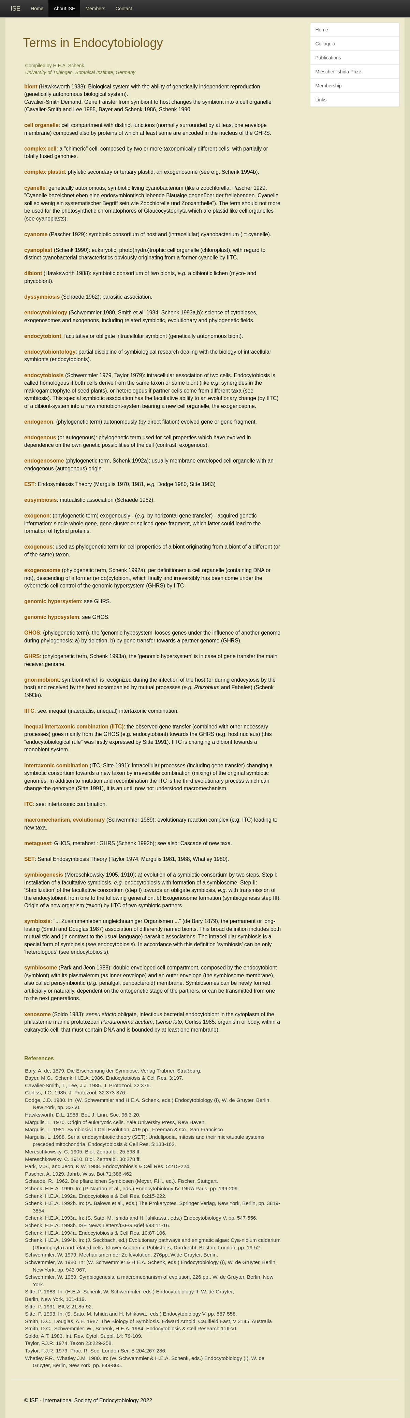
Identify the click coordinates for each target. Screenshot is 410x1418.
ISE (15, 8)
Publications (328, 57)
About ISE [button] (64, 8)
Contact (124, 8)
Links (321, 99)
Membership (329, 85)
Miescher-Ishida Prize (339, 71)
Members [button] (95, 8)
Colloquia (325, 43)
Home (37, 8)
